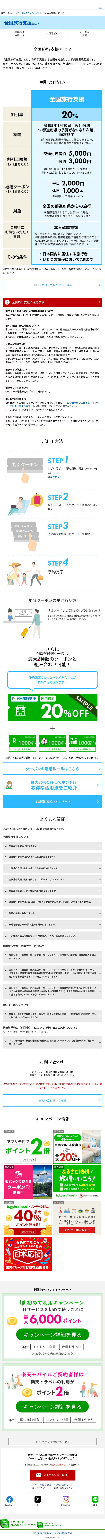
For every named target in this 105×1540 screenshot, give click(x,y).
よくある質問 (84, 33)
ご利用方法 (52, 33)
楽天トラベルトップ (10, 13)
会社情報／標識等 (42, 1533)
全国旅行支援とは (19, 33)
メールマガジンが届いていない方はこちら (52, 1484)
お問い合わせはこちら (52, 1100)
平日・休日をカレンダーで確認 (52, 285)
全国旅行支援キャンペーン (33, 13)
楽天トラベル (7, 5)
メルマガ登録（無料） (57, 1475)
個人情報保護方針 (63, 1533)
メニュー (101, 8)
